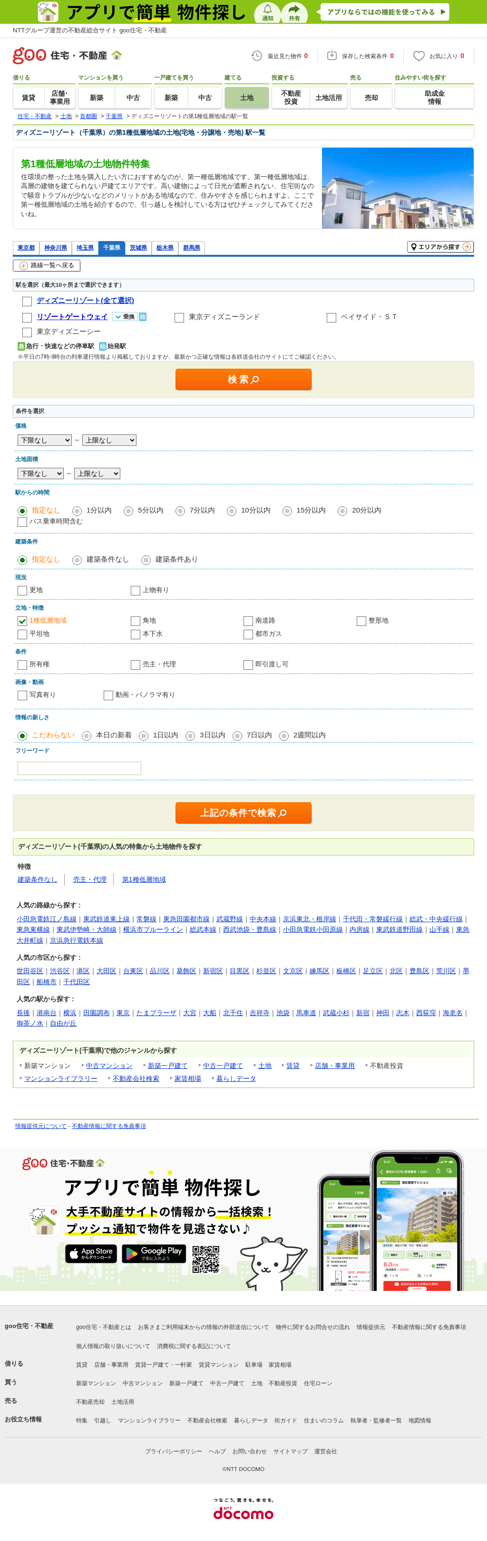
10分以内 (256, 510)
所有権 (39, 664)
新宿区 (213, 971)
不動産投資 (283, 1383)
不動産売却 (90, 1402)
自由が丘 (63, 1023)
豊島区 (419, 971)
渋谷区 (60, 971)
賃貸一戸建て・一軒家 (163, 1364)
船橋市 (47, 982)
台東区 (133, 971)
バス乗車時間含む (56, 521)
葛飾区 (186, 971)
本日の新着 (114, 735)
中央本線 (263, 919)
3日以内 (212, 735)
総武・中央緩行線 (436, 919)
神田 (383, 1013)
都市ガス (268, 633)
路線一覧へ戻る (46, 266)
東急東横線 (33, 929)
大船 (209, 1013)
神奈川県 (55, 247)
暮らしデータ (236, 1078)
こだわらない (53, 735)
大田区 (107, 971)
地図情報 (420, 1420)
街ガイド (285, 1420)
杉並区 (266, 971)
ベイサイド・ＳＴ (369, 316)
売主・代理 (159, 664)
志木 (402, 1013)
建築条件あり (177, 559)
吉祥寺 (260, 1013)
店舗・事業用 (335, 1065)
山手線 (439, 929)
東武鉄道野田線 (399, 929)
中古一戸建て (223, 1065)
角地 (149, 620)
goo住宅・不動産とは (103, 1327)
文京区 (293, 971)
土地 (265, 1065)
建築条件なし (108, 559)
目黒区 (240, 971)
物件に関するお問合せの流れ (313, 1327)
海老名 (453, 1013)
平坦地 (39, 633)
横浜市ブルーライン (153, 929)
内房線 (360, 929)
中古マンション (109, 1065)
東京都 (26, 247)
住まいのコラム (324, 1420)
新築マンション (96, 1383)
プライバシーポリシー (173, 1451)
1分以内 (99, 510)
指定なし (46, 510)
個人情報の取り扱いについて (113, 1346)
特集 (82, 1420)
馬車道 (306, 1013)
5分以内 (150, 510)
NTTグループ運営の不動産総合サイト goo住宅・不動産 (90, 30)
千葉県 (111, 247)
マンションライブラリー (60, 1078)
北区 (396, 971)
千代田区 (76, 982)
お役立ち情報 (23, 1419)
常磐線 (146, 919)
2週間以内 (309, 735)
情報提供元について (41, 1126)
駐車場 (254, 1364)
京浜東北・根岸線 (309, 919)
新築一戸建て (168, 1065)
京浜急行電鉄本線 (76, 940)
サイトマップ (290, 1451)
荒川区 (446, 971)
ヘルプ (217, 1451)
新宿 (363, 1013)
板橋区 (346, 971)
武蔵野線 (229, 919)
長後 (23, 1013)
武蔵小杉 (336, 1013)
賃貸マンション (219, 1364)
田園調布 (96, 1013)
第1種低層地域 (144, 879)
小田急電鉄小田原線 (313, 929)
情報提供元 (371, 1327)
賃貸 (293, 1065)
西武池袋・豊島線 (249, 929)
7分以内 (202, 510)
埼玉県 (85, 247)
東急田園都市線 (186, 919)
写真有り (42, 694)
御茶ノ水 (30, 1023)
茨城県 (138, 247)
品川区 (160, 971)
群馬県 (191, 247)
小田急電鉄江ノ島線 (47, 919)
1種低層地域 (48, 620)
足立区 (373, 971)
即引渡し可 (272, 664)
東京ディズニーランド (224, 316)
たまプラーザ (156, 1013)
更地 (36, 590)
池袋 (283, 1013)
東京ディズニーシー (69, 331)
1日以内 (165, 735)
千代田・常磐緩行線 (373, 919)
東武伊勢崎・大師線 (87, 929)
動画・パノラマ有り (145, 694)
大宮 (189, 1013)
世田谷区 (30, 971)
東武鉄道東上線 (106, 919)
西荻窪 (426, 1013)
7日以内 (259, 735)
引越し (102, 1420)
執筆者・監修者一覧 (376, 1420)
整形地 (379, 620)
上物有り (156, 590)
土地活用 (122, 1402)
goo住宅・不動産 (29, 1325)
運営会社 (325, 1451)
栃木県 (165, 247)
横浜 (70, 1013)
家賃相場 (188, 1078)
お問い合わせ (250, 1451)
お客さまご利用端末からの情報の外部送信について (203, 1327)
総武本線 (203, 929)
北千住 (233, 1013)
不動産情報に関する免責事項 (109, 1126)
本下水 (153, 633)
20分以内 (366, 510)
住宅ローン (318, 1383)
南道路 (265, 620)
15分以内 (311, 510)
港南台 (47, 1013)
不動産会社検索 (136, 1078)
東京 (123, 1013)
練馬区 (320, 971)
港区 (83, 971)
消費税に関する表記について (194, 1346)
